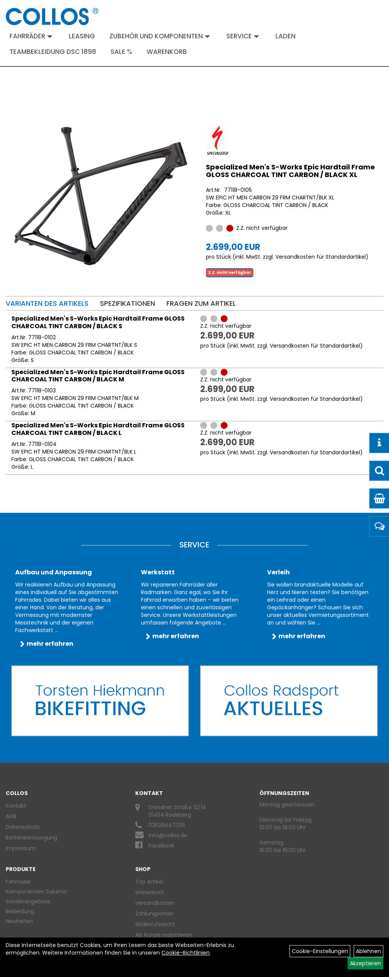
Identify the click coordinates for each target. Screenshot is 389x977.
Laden (285, 36)
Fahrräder (30, 36)
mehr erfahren (50, 643)
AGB (11, 816)
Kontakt (16, 805)
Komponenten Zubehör (37, 891)
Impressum (21, 848)
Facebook (161, 845)
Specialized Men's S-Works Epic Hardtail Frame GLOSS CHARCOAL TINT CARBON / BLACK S (98, 322)
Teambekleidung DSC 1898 (52, 51)
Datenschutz (23, 827)
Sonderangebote (28, 901)
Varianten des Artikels (47, 303)
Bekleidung (20, 911)
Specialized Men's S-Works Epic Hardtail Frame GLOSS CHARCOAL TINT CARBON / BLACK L (98, 429)
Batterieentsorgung (31, 837)
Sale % (121, 51)
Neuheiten (19, 921)
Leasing (82, 36)
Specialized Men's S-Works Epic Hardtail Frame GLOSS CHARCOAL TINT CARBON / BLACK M (98, 376)
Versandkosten (155, 903)
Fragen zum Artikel (201, 303)
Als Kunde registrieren (163, 935)
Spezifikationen (127, 303)
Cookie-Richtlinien (185, 952)
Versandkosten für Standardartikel (320, 257)
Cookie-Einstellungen (320, 951)
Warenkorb (167, 51)
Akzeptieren (365, 963)
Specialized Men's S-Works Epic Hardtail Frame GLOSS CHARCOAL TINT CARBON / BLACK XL (290, 170)
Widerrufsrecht (155, 924)
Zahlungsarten (154, 913)
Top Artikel (149, 881)
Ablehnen (368, 951)
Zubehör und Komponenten (159, 36)
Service (242, 36)
